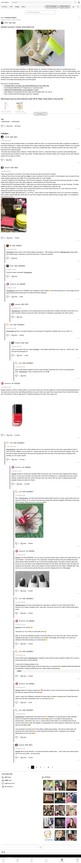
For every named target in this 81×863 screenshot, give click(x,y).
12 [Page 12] (48, 767)
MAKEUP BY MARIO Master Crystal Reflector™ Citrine (21, 90)
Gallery (23, 6)
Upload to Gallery (64, 6)
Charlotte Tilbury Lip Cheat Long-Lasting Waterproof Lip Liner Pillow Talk (27, 85)
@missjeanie (10, 252)
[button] (40, 48)
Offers (31, 861)
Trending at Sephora (10, 17)
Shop (17, 861)
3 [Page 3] (40, 767)
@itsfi (28, 176)
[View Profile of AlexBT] (8, 23)
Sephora (5, 2)
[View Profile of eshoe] (13, 324)
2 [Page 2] (36, 767)
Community (62, 861)
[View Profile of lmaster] (13, 266)
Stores (77, 861)
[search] (41, 2)
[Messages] (78, 7)
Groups (17, 6)
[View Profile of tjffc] (12, 245)
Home (3, 861)
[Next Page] (52, 767)
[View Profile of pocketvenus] (14, 284)
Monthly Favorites (6, 121)
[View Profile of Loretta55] (8, 137)
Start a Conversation (52, 6)
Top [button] (4, 852)
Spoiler (19, 671)
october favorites (15, 121)
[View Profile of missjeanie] (9, 167)
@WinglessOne (65, 252)
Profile (11, 6)
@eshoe (36, 349)
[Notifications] (73, 6)
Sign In (46, 860)
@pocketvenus (15, 311)
